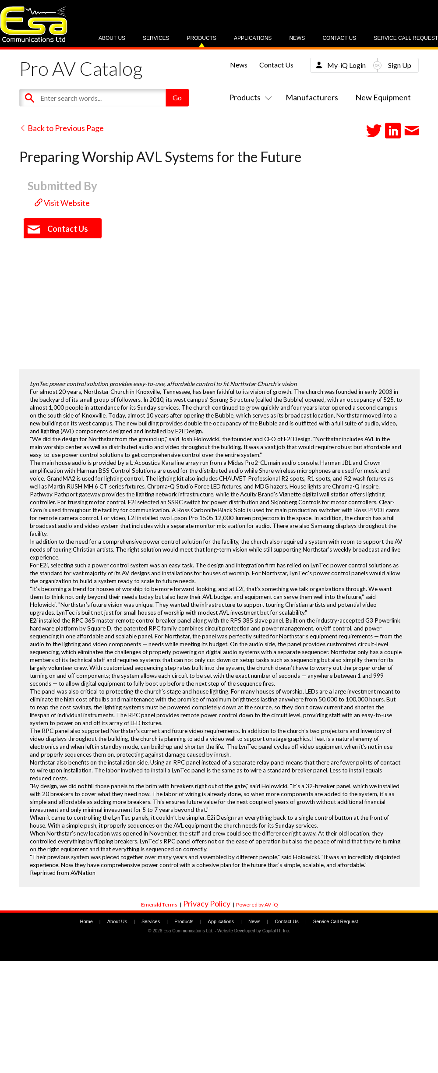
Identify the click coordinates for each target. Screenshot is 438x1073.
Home (86, 921)
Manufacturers (312, 97)
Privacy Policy (206, 903)
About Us (112, 38)
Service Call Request (406, 38)
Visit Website (62, 203)
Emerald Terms (159, 904)
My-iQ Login (346, 65)
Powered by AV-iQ (257, 904)
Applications (253, 38)
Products (201, 38)
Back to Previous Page (61, 128)
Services (156, 38)
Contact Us (339, 38)
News (297, 38)
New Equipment (383, 97)
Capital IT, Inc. (276, 930)
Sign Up (399, 65)
